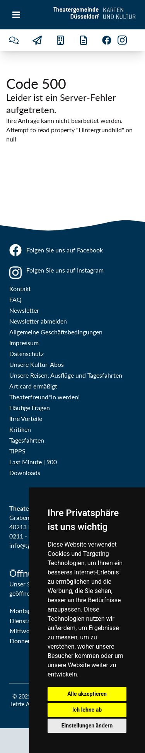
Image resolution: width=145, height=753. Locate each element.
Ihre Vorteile (25, 418)
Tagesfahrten (26, 440)
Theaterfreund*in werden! (44, 396)
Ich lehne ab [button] (87, 710)
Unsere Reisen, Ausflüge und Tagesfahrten (65, 375)
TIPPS (17, 451)
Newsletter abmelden (38, 321)
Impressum (24, 342)
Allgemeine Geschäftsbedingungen (55, 332)
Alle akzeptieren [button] (87, 694)
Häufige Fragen (29, 407)
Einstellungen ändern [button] (87, 725)
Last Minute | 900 (33, 461)
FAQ (15, 299)
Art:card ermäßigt (33, 386)
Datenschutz (26, 353)
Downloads (24, 472)
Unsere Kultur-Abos (36, 364)
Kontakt (20, 288)
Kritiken (20, 429)
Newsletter (24, 310)
